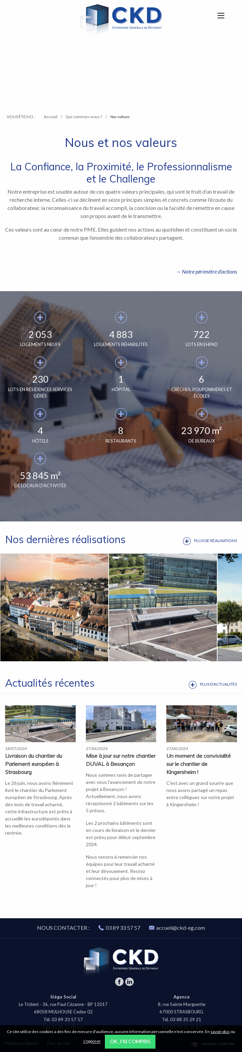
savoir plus (220, 1031)
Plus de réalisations (215, 540)
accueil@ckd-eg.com (177, 927)
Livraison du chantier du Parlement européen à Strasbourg (33, 763)
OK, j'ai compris (130, 1041)
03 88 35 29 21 (185, 1019)
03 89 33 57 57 (123, 927)
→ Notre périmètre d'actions (206, 271)
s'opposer (92, 1041)
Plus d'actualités (218, 684)
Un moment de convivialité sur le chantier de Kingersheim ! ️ (198, 763)
